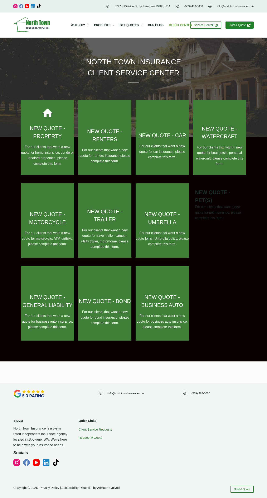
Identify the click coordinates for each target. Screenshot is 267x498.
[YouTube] (27, 6)
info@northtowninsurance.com (235, 6)
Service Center (206, 25)
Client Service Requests (95, 429)
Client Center (183, 25)
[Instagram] (15, 6)
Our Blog (156, 25)
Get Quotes (132, 25)
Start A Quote (240, 25)
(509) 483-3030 (193, 6)
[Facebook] (21, 6)
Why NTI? (81, 25)
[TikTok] (39, 6)
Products (105, 25)
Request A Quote (90, 437)
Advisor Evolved (108, 487)
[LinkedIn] (33, 6)
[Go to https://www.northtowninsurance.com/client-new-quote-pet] (133, 249)
